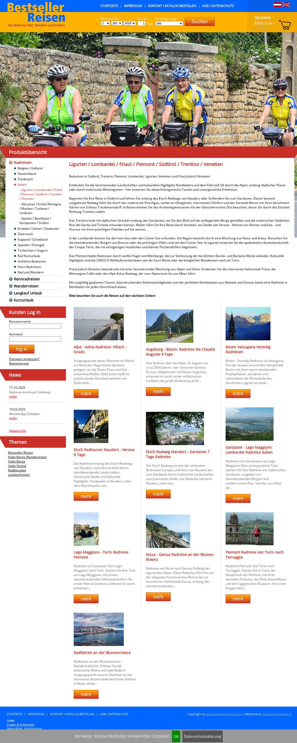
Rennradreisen (27, 279)
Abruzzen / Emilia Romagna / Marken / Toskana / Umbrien (40, 208)
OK (176, 736)
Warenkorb (263, 17)
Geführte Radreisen (32, 261)
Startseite (109, 6)
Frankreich (25, 179)
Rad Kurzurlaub (29, 256)
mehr (13, 396)
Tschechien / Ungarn (33, 250)
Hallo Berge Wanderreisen (27, 457)
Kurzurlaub (24, 300)
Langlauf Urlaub (28, 293)
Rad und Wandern (31, 272)
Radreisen (23, 162)
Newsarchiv (17, 431)
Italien (22, 184)
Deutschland (27, 173)
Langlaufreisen (19, 474)
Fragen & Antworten (20, 724)
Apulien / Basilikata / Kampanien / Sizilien (35, 220)
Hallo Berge (16, 461)
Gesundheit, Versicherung (24, 728)
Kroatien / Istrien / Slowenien (38, 228)
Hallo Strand (17, 466)
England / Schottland (32, 239)
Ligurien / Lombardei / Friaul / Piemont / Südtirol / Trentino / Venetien (41, 194)
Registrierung (19, 363)
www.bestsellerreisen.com (224, 714)
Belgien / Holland (30, 168)
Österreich (25, 234)
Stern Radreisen (29, 267)
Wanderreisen (26, 286)
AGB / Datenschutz (218, 6)
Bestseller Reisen (20, 452)
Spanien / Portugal (31, 245)
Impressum (133, 6)
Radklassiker (17, 470)
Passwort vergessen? (24, 359)
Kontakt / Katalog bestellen (172, 6)
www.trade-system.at (277, 714)
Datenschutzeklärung (202, 736)
